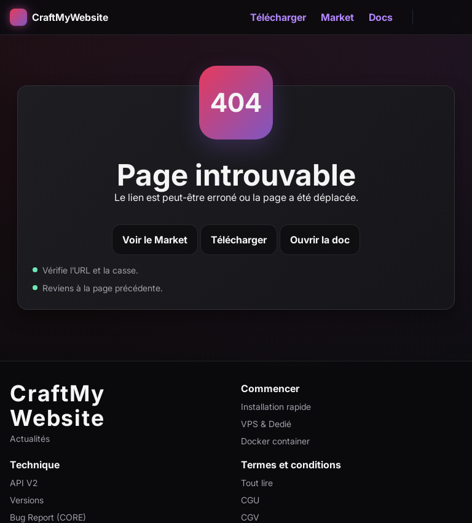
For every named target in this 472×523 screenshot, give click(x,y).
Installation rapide (276, 406)
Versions (27, 500)
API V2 (23, 483)
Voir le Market (154, 240)
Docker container (275, 441)
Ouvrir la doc (320, 240)
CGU (250, 500)
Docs (381, 17)
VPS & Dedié (266, 424)
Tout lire (257, 483)
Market (337, 17)
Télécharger (278, 17)
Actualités (30, 438)
